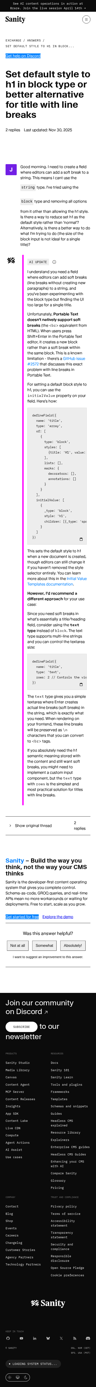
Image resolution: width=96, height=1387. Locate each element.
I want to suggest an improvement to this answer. (48, 957)
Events (11, 1228)
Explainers (60, 1140)
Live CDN (13, 1128)
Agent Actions (18, 1143)
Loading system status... (32, 1363)
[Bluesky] (48, 1338)
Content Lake (17, 1121)
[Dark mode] (26, 1377)
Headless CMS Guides (68, 1154)
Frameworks (60, 1092)
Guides (56, 1114)
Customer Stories (20, 1250)
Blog (9, 1214)
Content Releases (20, 1099)
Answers (34, 40)
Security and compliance (62, 1246)
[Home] (15, 19)
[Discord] (88, 1338)
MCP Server (15, 1092)
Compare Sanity (64, 1173)
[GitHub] (8, 1338)
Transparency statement (62, 1235)
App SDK (12, 1114)
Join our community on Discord (39, 1007)
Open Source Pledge (67, 1268)
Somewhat (44, 946)
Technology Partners (23, 1264)
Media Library (18, 1070)
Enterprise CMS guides (70, 1147)
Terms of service (65, 1214)
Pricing (57, 1188)
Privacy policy (64, 1206)
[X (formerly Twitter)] (61, 1338)
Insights (13, 1106)
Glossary (58, 1181)
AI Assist (14, 1150)
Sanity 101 (60, 1070)
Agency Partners (19, 1257)
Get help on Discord (23, 56)
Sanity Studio (18, 1063)
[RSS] (74, 1338)
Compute (12, 1135)
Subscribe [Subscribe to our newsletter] (21, 1027)
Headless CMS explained (62, 1123)
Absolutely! (73, 946)
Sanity (15, 860)
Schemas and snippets (69, 1106)
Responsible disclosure (61, 1258)
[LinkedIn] (34, 1338)
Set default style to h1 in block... (40, 46)
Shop (9, 1221)
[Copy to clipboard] (81, 539)
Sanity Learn (62, 1077)
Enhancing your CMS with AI (67, 1164)
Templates (59, 1099)
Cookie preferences (67, 1275)
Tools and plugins (66, 1085)
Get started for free (22, 917)
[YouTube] (21, 1338)
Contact (12, 1206)
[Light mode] (10, 1377)
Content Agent (18, 1085)
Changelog (14, 1243)
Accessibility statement (63, 1223)
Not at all (17, 946)
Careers (12, 1235)
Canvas (11, 1077)
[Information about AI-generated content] (54, 262)
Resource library (65, 1132)
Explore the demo (57, 917)
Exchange (13, 40)
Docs (54, 1063)
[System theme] (18, 1377)
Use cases (14, 1157)
